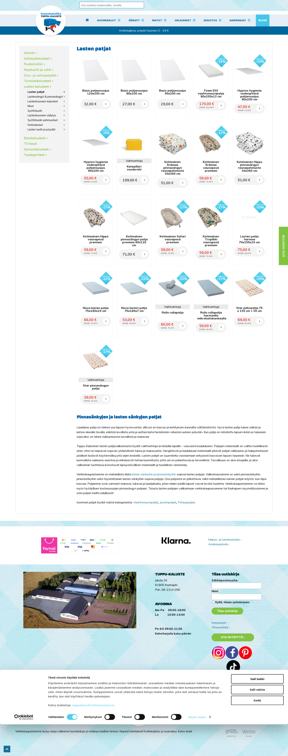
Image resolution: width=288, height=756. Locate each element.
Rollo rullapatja (172, 312)
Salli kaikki (257, 710)
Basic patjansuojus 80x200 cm (134, 92)
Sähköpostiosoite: (225, 580)
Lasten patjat (36, 92)
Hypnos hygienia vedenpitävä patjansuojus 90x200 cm (96, 166)
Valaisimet (183, 20)
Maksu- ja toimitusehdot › (224, 539)
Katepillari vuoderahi (134, 168)
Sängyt (134, 20)
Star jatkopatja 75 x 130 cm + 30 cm (249, 309)
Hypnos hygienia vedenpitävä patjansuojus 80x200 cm (249, 95)
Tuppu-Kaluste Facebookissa (230, 695)
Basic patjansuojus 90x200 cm (172, 92)
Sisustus (210, 20)
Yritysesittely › (221, 627)
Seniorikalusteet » (37, 149)
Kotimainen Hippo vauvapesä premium (96, 239)
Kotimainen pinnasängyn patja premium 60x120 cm (134, 240)
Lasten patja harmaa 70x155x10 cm (249, 239)
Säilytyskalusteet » (38, 58)
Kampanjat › (219, 622)
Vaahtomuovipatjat (145, 502)
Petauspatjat (186, 502)
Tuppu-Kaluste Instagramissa (231, 690)
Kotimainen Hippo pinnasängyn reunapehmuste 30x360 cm (249, 166)
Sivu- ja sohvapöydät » (41, 75)
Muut (31, 106)
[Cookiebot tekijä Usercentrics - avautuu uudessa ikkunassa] (24, 749)
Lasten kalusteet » (37, 86)
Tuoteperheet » (35, 155)
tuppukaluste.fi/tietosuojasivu (93, 737)
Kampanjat (238, 20)
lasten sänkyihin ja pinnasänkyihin (154, 474)
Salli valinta (257, 721)
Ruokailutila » (34, 64)
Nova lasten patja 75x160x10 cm (96, 309)
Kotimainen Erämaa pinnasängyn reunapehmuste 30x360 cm (172, 167)
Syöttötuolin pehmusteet (43, 120)
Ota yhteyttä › (233, 637)
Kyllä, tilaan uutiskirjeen (232, 602)
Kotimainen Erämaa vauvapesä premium (211, 166)
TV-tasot (30, 143)
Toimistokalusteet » (38, 81)
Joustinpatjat (168, 502)
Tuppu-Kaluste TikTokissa (229, 686)
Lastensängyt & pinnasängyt (45, 96)
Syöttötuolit (35, 110)
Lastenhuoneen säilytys (42, 115)
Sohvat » (30, 53)
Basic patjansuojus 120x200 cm (95, 92)
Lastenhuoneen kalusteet (43, 101)
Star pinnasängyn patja (96, 387)
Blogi (262, 20)
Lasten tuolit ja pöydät (41, 129)
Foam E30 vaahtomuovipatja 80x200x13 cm (211, 93)
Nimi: (215, 591)
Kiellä (257, 732)
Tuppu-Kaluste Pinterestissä (230, 700)
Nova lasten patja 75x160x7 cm (134, 309)
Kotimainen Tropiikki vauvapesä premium (211, 240)
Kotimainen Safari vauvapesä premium (173, 239)
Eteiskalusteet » (36, 138)
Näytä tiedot (197, 748)
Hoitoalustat (35, 125)
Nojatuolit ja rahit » (38, 70)
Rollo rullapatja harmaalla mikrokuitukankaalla (211, 315)
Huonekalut (106, 20)
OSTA (105, 98)
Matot (157, 20)
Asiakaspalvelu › (218, 544)
